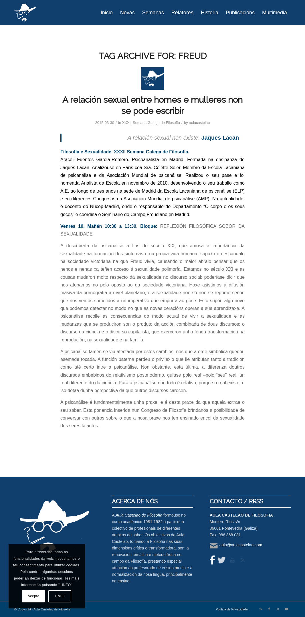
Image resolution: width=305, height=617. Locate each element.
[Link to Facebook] (269, 609)
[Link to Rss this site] (260, 609)
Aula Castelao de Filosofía (139, 515)
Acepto (33, 596)
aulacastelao (199, 122)
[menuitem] (106, 12)
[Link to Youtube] (286, 609)
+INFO (60, 596)
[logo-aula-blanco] (25, 12)
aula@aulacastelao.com (240, 545)
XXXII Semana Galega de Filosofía (151, 122)
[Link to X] (278, 609)
